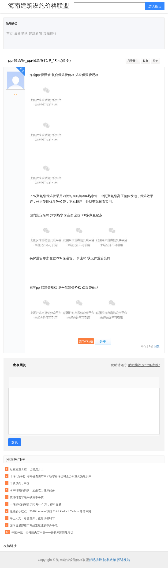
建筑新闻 (35, 33)
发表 (14, 442)
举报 (143, 346)
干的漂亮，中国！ (21, 483)
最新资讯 (20, 33)
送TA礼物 (86, 341)
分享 (103, 341)
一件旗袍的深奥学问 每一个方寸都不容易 (35, 504)
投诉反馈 (123, 560)
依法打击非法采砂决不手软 (27, 497)
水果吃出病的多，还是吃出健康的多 (32, 490)
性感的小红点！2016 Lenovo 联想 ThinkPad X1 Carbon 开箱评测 (50, 511)
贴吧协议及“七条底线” (144, 365)
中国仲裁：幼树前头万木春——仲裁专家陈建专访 (42, 532)
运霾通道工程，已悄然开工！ (28, 469)
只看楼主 (132, 60)
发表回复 (17, 365)
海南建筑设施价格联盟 (38, 5)
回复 (155, 60)
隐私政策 (109, 560)
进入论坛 (154, 6)
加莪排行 (49, 33)
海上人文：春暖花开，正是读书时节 (32, 518)
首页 (9, 33)
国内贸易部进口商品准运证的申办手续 (34, 525)
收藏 (145, 60)
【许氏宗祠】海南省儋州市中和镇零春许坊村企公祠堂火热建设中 (50, 476)
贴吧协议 (95, 560)
